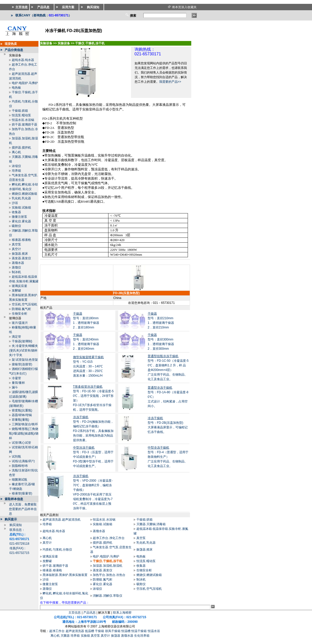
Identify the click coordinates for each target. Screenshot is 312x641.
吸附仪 (16, 226)
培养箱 (16, 170)
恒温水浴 (154, 631)
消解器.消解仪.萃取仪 (107, 595)
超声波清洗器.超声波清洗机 (61, 519)
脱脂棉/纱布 (20, 466)
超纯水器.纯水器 (23, 60)
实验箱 (85, 635)
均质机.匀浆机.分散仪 (57, 549)
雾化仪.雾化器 (21, 221)
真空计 (16, 249)
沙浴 (15, 203)
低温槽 (89, 631)
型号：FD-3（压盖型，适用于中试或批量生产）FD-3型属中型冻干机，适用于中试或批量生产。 (93, 457)
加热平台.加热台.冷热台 (109, 575)
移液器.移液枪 (21, 240)
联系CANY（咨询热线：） (43, 15)
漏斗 (15, 387)
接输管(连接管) (22, 364)
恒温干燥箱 (139, 631)
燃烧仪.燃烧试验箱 (24, 193)
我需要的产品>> (170, 82)
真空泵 (16, 244)
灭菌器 (65, 635)
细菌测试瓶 (19, 479)
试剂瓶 (16, 456)
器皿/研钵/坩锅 (22, 415)
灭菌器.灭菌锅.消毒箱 (151, 524)
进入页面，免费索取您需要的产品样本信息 (23, 509)
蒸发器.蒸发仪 (21, 258)
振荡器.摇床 (20, 253)
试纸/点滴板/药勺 (23, 461)
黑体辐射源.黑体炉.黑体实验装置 (65, 575)
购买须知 (15, 525)
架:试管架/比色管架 (25, 359)
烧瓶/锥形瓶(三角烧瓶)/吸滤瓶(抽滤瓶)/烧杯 (23, 433)
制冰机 (16, 272)
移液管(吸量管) (22, 493)
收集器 (16, 212)
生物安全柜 (19, 313)
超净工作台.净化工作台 (108, 538)
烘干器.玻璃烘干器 (24, 124)
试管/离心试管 (21, 442)
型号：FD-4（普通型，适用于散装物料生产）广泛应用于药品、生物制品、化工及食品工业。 (168, 457)
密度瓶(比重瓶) (22, 410)
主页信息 (74, 612)
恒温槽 (125, 631)
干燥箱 (99, 631)
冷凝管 (16, 378)
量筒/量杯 (18, 383)
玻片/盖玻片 (20, 323)
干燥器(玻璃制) (22, 341)
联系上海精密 (122, 612)
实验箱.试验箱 (21, 207)
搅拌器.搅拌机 (21, 147)
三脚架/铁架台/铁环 (25, 424)
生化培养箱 (141, 635)
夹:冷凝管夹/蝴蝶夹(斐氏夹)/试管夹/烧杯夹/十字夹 (23, 350)
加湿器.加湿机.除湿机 (107, 565)
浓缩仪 (16, 166)
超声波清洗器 (75, 631)
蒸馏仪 (16, 267)
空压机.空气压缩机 (24, 304)
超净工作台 (57, 631)
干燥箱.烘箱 (20, 110)
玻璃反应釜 (19, 286)
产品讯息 (89, 612)
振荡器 (115, 635)
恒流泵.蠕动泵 (21, 115)
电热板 (16, 87)
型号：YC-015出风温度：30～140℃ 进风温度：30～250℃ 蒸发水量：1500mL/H (88, 366)
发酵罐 (16, 290)
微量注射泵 (19, 217)
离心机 (16, 152)
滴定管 (16, 336)
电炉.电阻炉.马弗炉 (25, 83)
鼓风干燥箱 (112, 631)
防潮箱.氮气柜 (21, 309)
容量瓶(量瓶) (20, 419)
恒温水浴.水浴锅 (23, 120)
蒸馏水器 (18, 263)
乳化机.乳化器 (21, 198)
